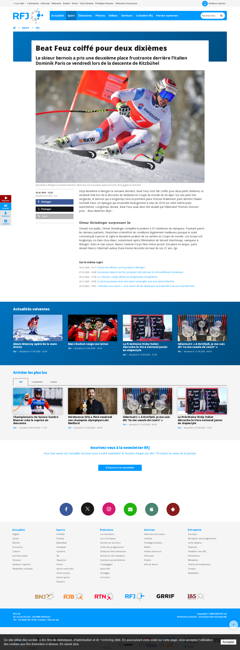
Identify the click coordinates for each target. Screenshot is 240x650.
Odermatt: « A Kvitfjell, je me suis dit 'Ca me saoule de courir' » (201, 345)
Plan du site (53, 620)
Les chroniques (108, 538)
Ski (38, 27)
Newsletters (130, 509)
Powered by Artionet (187, 617)
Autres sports (63, 577)
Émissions (85, 15)
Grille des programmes (112, 547)
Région (16, 534)
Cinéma (148, 538)
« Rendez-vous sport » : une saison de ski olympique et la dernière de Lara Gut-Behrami (136, 286)
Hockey (60, 538)
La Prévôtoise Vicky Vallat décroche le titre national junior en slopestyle (145, 347)
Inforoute (45, 3)
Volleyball (61, 547)
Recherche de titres (110, 542)
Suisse (16, 538)
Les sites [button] (19, 3)
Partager (44, 201)
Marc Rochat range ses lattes (88, 344)
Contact (192, 568)
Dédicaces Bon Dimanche (113, 551)
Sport (71, 15)
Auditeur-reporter (214, 3)
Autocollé (105, 568)
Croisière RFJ (144, 15)
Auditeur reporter (22, 564)
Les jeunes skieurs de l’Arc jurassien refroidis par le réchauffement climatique (131, 272)
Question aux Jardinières (112, 560)
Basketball (61, 542)
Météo (147, 547)
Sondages (105, 573)
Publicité (192, 547)
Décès (75, 3)
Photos (100, 15)
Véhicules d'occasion (154, 534)
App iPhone (151, 509)
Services (126, 15)
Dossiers (17, 560)
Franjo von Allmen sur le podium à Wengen (112, 267)
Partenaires (194, 555)
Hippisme (61, 560)
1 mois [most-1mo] (53, 381)
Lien (42, 216)
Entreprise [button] (33, 3)
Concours (105, 577)
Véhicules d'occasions (126, 3)
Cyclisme (60, 551)
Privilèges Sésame (104, 3)
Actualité (57, 15)
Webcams (56, 3)
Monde (16, 542)
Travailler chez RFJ (197, 551)
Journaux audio (20, 555)
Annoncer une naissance (112, 555)
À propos (192, 534)
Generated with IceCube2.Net (213, 617)
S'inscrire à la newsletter (120, 467)
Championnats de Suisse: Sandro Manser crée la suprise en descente (35, 420)
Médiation (193, 560)
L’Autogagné (106, 564)
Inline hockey (63, 573)
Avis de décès (151, 564)
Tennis (59, 564)
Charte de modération (199, 564)
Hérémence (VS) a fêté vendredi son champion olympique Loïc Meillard (90, 420)
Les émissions (107, 534)
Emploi (66, 3)
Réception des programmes (202, 538)
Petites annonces (152, 551)
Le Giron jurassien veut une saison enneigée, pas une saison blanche (126, 281)
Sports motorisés (65, 568)
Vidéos (113, 15)
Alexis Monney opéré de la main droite (35, 345)
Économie (18, 547)
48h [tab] (20, 381)
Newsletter (193, 573)
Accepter (228, 642)
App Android (173, 509)
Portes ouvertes (167, 15)
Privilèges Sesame (153, 542)
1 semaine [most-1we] (37, 381)
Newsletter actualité (23, 568)
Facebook (66, 509)
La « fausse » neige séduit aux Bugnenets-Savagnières (118, 276)
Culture (16, 551)
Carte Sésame (87, 3)
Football (60, 534)
